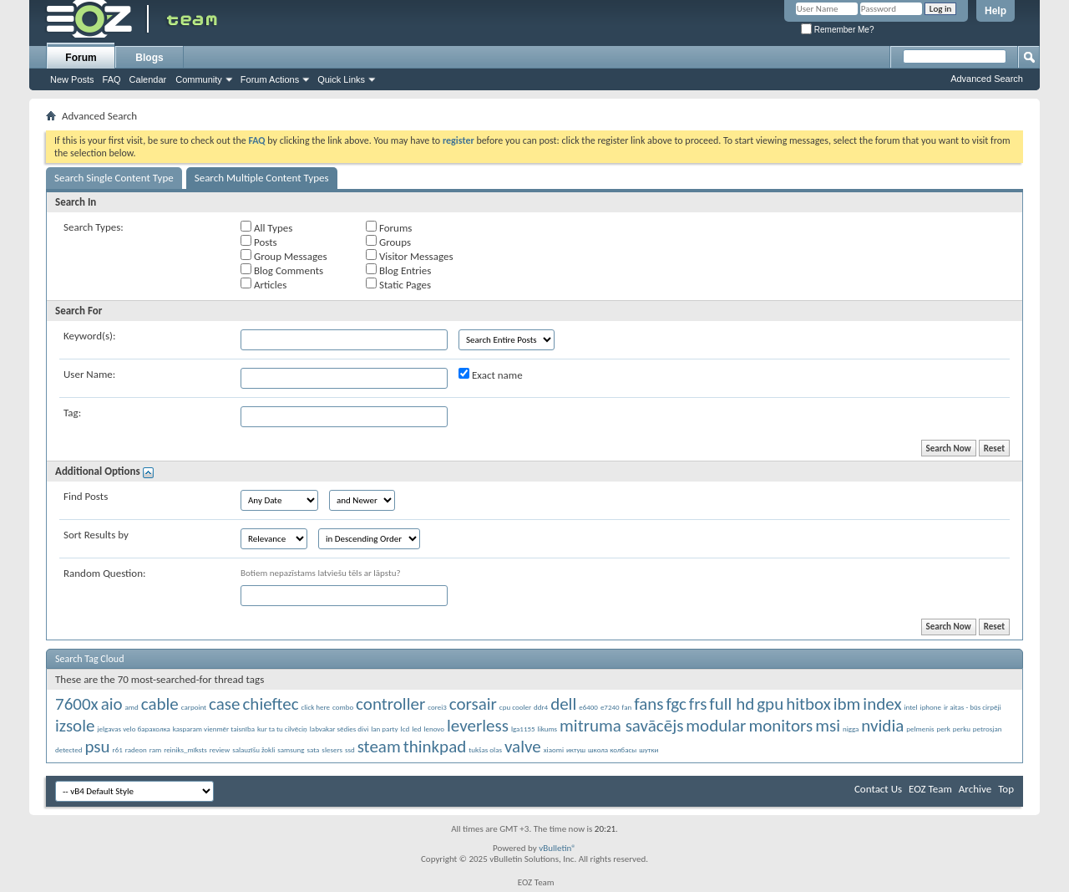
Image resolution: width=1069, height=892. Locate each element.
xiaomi (554, 749)
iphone (930, 706)
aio (112, 704)
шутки (648, 749)
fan (627, 706)
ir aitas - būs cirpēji (972, 706)
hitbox (808, 704)
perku (961, 728)
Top (1006, 788)
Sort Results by (96, 534)
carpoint (193, 706)
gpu (770, 704)
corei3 (437, 706)
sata (313, 749)
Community (198, 79)
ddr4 (541, 706)
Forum (80, 58)
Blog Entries (398, 270)
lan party (384, 728)
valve (522, 746)
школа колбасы (612, 749)
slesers (332, 749)
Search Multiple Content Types (262, 177)
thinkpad (435, 746)
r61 (118, 749)
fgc (676, 704)
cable (160, 704)
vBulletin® (557, 848)
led (416, 728)
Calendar (148, 79)
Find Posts (85, 496)
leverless (478, 726)
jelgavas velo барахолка (133, 728)
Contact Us (878, 788)
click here (315, 706)
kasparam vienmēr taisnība (214, 728)
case (224, 704)
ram (155, 749)
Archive (975, 788)
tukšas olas (485, 749)
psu (96, 746)
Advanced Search (986, 79)
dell (563, 704)
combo (342, 706)
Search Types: (93, 227)
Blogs (149, 58)
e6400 (588, 706)
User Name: (89, 374)
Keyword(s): (89, 335)
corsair (473, 704)
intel (910, 706)
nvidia (882, 726)
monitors (780, 726)
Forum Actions (270, 79)
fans (648, 704)
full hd (731, 704)
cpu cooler (515, 706)
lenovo (433, 728)
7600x (77, 704)
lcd (405, 728)
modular (716, 726)
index (882, 704)
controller (390, 704)
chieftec (270, 704)
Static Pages (398, 284)
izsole (74, 726)
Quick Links (341, 79)
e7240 (610, 706)
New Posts (72, 79)
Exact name (491, 374)
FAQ (112, 79)
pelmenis (920, 728)
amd (132, 706)
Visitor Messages (409, 256)
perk (943, 728)
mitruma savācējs (621, 726)
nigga (851, 728)
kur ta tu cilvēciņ (282, 728)
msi (827, 726)
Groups (388, 241)
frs (698, 704)
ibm (847, 704)
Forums (389, 227)
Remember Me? (837, 29)
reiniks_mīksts (185, 749)
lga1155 (523, 728)
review (220, 749)
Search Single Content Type (114, 177)
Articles (263, 284)
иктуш (575, 749)
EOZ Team (930, 788)
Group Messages (284, 256)
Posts (259, 241)
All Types (266, 227)
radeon (136, 749)
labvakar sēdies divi (339, 728)
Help (995, 11)
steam (379, 746)
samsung (290, 749)
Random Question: (104, 573)
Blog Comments (282, 270)
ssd (350, 749)
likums (548, 728)
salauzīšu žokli (253, 749)
